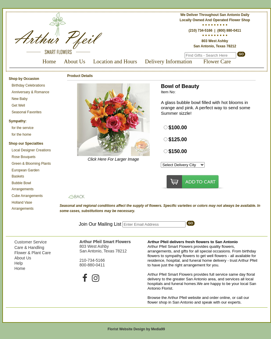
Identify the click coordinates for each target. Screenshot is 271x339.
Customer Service (30, 242)
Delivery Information (168, 61)
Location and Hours (115, 61)
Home (49, 61)
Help (18, 263)
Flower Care (217, 61)
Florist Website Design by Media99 (136, 329)
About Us (74, 61)
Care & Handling (29, 247)
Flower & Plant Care (32, 252)
